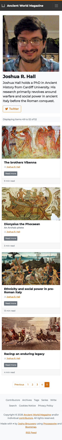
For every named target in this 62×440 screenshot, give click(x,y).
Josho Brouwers (27, 423)
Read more (10, 173)
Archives (27, 400)
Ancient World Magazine (37, 414)
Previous (19, 384)
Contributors (13, 400)
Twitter (12, 109)
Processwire (50, 423)
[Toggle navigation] (56, 6)
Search (13, 405)
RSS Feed (31, 432)
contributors (26, 418)
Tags (36, 400)
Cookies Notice (27, 405)
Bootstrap (30, 427)
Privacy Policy (45, 405)
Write (53, 400)
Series (44, 400)
